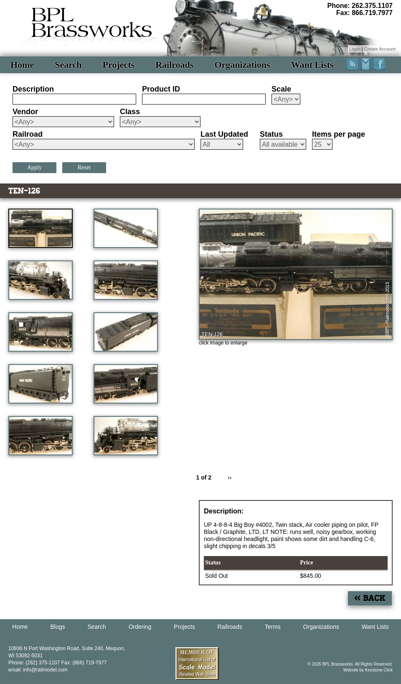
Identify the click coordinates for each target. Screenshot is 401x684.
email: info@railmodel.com (38, 670)
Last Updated (224, 134)
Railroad (28, 134)
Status (271, 134)
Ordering (140, 626)
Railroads (174, 64)
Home (22, 64)
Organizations (242, 64)
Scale (281, 89)
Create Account (380, 48)
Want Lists (312, 64)
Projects (119, 64)
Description (33, 89)
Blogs (58, 626)
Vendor (25, 111)
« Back (370, 598)
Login (354, 48)
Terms (273, 626)
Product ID (161, 89)
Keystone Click (379, 670)
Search (68, 64)
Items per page (338, 134)
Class (130, 111)
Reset (84, 167)
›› (229, 477)
